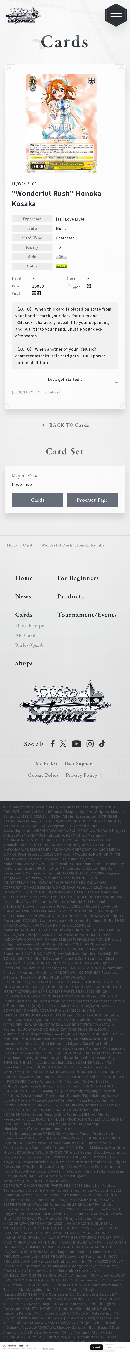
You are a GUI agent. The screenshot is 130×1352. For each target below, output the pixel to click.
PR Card (25, 635)
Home (12, 545)
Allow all (96, 1347)
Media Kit (47, 763)
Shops (24, 662)
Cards (37, 500)
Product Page (92, 500)
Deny (109, 1347)
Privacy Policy (48, 1348)
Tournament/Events (87, 614)
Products (70, 596)
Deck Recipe (29, 625)
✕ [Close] (126, 1345)
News (23, 596)
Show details (120, 1347)
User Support (79, 763)
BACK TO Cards (69, 425)
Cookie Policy (43, 775)
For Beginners (78, 578)
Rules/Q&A (29, 645)
